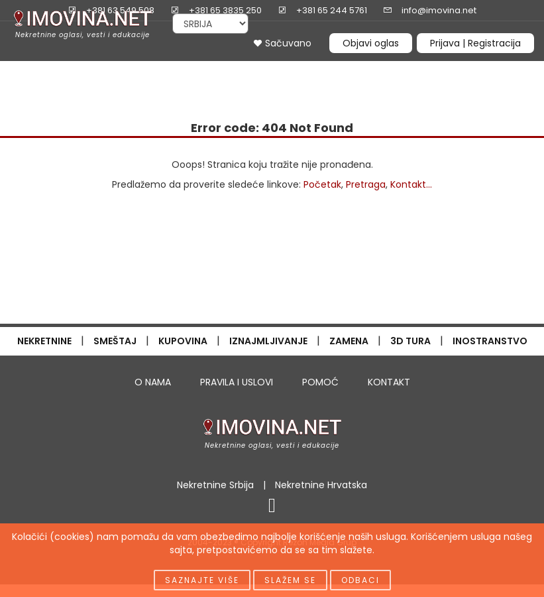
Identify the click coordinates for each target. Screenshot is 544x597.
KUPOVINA (182, 341)
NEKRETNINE (44, 341)
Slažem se (290, 580)
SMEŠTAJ (114, 341)
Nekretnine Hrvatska (321, 485)
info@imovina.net (439, 10)
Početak (322, 184)
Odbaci (360, 580)
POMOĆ (320, 382)
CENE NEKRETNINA (343, 70)
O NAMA (153, 382)
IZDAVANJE (114, 70)
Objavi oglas (371, 43)
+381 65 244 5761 (331, 10)
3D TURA (410, 341)
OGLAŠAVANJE (438, 70)
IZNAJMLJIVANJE (268, 341)
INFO (506, 70)
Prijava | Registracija (475, 43)
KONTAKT (389, 382)
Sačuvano (282, 43)
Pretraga (366, 184)
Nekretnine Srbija (215, 485)
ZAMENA (348, 341)
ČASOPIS (36, 84)
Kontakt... (411, 184)
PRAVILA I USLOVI (236, 382)
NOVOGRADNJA (251, 70)
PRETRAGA (181, 70)
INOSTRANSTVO (490, 341)
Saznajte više (202, 580)
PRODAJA (43, 70)
